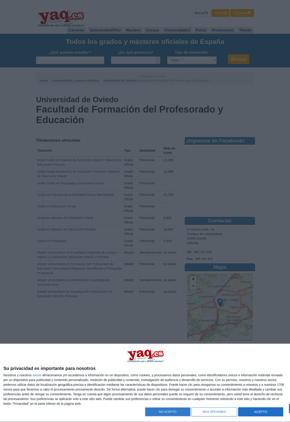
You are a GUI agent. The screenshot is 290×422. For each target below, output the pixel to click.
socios (36, 375)
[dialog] (145, 383)
